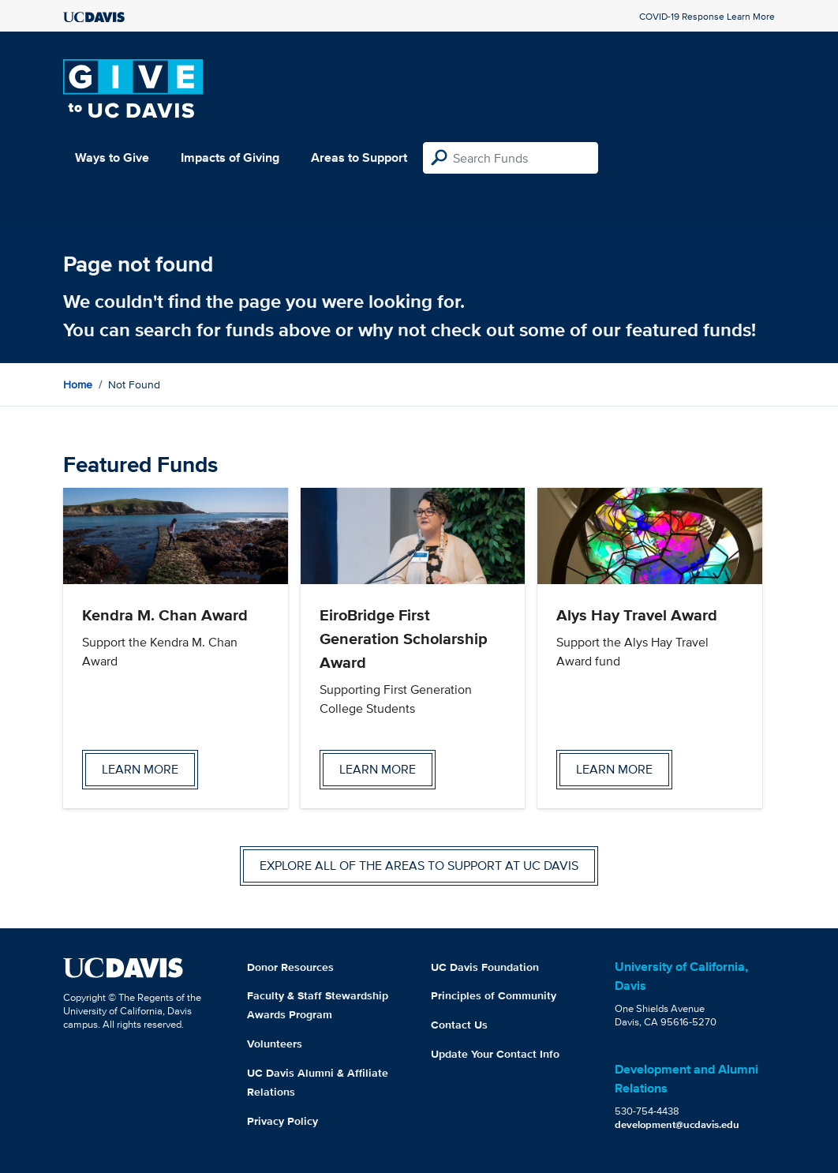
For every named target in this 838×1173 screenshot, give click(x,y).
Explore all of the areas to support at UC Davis (419, 865)
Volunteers (274, 1043)
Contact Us (459, 1024)
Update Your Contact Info (495, 1054)
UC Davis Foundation (485, 967)
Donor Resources (290, 967)
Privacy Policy (282, 1121)
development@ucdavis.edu (677, 1124)
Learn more (140, 769)
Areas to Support (359, 157)
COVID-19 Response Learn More (707, 16)
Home (77, 384)
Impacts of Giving (230, 157)
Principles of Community (493, 995)
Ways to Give (112, 157)
